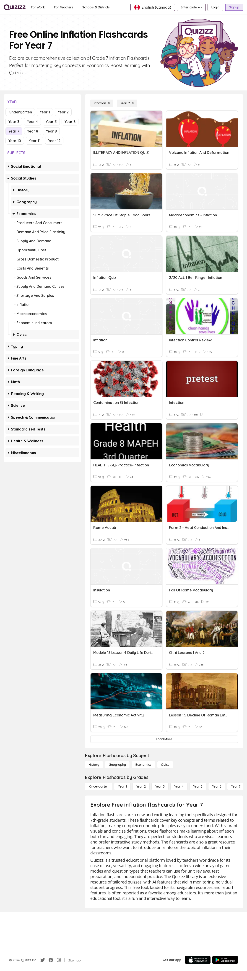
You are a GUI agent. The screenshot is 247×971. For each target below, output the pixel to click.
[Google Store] (225, 960)
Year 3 (13, 121)
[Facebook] (51, 960)
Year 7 (13, 131)
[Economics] (143, 764)
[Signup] (234, 7)
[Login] (215, 7)
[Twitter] (42, 960)
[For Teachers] (63, 7)
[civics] (165, 764)
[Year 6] (216, 786)
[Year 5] (197, 786)
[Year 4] (178, 786)
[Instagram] (59, 960)
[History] (94, 764)
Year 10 (14, 140)
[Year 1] (122, 786)
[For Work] (38, 7)
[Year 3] (160, 786)
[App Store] (198, 960)
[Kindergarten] (98, 786)
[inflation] (101, 103)
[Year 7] (127, 103)
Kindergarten (20, 112)
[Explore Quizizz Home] (15, 7)
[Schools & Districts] (96, 7)
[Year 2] (141, 786)
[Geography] (117, 764)
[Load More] (164, 739)
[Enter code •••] (191, 7)
